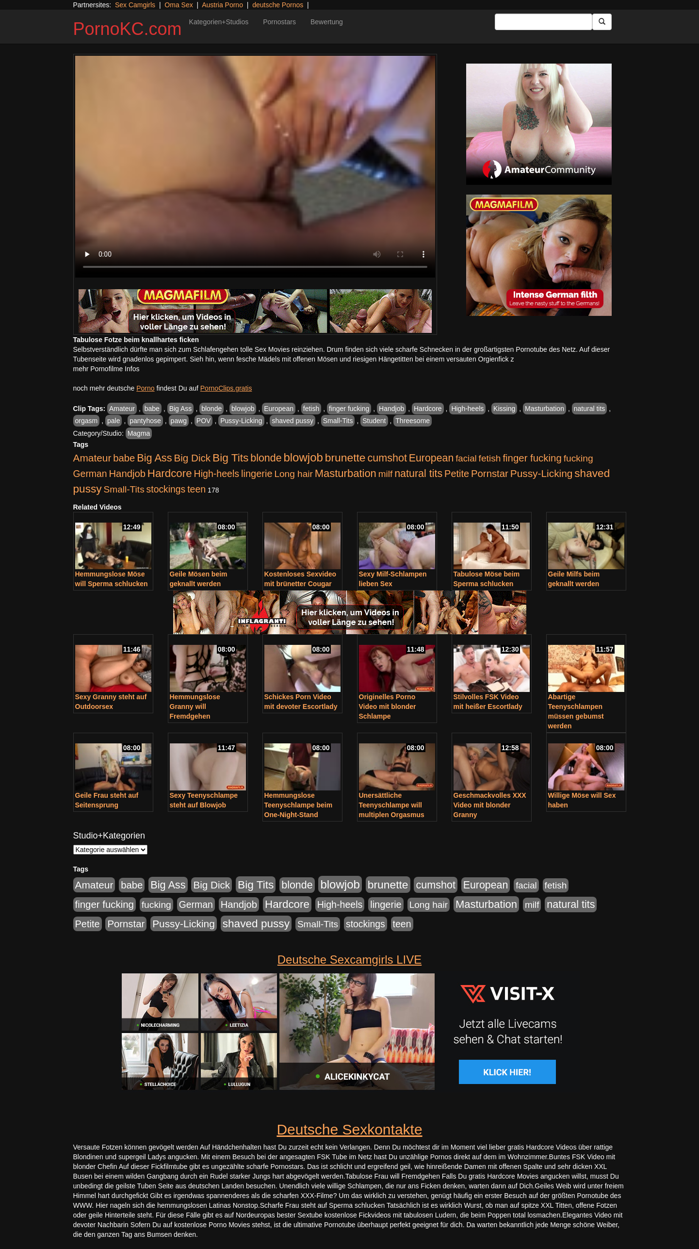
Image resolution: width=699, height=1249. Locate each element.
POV (203, 421)
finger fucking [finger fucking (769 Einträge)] (532, 458)
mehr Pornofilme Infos (106, 369)
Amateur (122, 408)
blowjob (242, 408)
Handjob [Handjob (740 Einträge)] (127, 473)
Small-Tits (338, 421)
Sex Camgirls (135, 5)
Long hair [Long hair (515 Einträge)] (293, 474)
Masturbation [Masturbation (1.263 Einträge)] (345, 473)
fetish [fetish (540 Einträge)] (490, 458)
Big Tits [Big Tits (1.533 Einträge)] (230, 457)
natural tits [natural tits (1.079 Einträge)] (418, 473)
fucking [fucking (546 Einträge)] (578, 458)
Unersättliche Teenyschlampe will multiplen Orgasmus (391, 805)
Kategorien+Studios (219, 22)
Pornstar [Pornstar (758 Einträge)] (489, 473)
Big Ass (180, 408)
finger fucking (349, 408)
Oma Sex (178, 5)
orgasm (86, 421)
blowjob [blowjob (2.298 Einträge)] (303, 457)
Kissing (504, 408)
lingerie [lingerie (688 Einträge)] (257, 473)
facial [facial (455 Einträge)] (466, 458)
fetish (311, 408)
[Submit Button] (602, 22)
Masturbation (544, 408)
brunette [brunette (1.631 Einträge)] (345, 457)
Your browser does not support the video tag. (255, 167)
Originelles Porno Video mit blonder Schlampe (387, 706)
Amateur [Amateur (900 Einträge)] (92, 457)
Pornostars (279, 22)
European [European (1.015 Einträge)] (431, 458)
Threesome (412, 421)
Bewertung (326, 22)
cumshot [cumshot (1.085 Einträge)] (386, 458)
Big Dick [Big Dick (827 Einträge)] (192, 457)
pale (113, 421)
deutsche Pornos (277, 5)
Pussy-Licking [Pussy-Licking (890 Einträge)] (541, 473)
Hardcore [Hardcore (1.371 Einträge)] (169, 473)
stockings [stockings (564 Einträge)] (166, 489)
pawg (179, 421)
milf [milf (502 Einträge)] (385, 474)
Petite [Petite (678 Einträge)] (456, 473)
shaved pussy (292, 421)
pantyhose (145, 421)
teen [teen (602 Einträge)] (196, 489)
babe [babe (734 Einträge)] (124, 458)
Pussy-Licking (241, 421)
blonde (211, 408)
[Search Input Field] (543, 22)
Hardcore (428, 408)
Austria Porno (222, 5)
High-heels (467, 408)
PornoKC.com (127, 29)
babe (152, 408)
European (278, 408)
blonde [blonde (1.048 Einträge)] (265, 458)
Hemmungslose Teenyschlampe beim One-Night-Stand (298, 805)
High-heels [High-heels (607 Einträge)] (217, 473)
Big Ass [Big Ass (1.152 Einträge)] (154, 458)
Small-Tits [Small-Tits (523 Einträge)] (123, 489)
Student (374, 421)
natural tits (589, 408)
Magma (139, 433)
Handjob (391, 408)
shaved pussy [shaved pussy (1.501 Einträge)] (256, 924)
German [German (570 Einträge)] (90, 473)
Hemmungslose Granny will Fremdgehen (195, 706)
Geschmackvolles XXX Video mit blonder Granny (490, 805)
